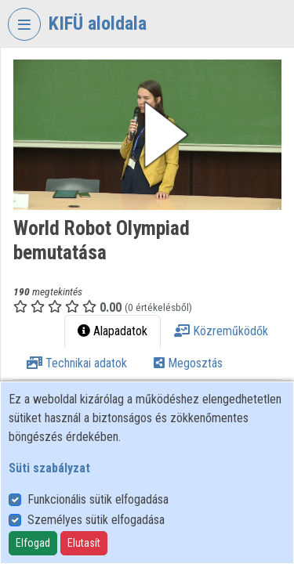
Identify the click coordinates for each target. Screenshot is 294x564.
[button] (147, 135)
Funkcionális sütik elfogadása (98, 499)
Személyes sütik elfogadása (96, 519)
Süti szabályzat (49, 468)
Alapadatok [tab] (112, 331)
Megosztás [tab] (188, 363)
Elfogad (33, 543)
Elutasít (83, 543)
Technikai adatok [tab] (77, 363)
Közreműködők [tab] (221, 331)
